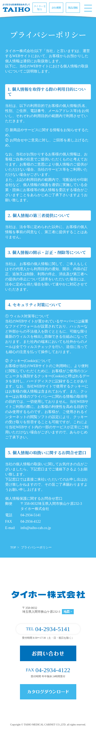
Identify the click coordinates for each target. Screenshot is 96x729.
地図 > (67, 611)
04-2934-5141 (48, 629)
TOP (13, 547)
